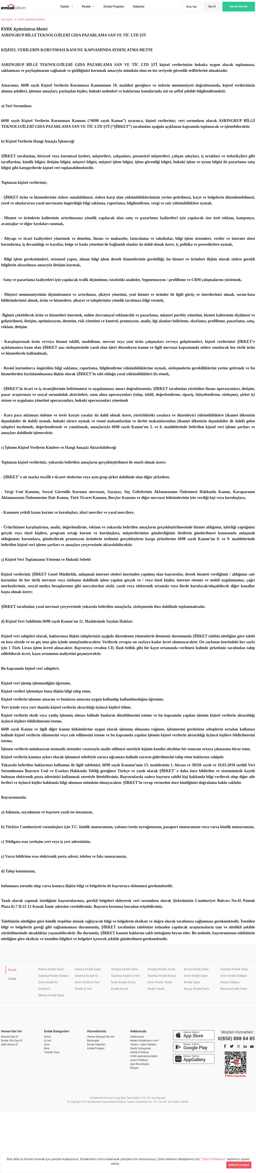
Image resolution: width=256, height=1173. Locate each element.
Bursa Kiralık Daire (196, 969)
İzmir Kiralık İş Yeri (87, 982)
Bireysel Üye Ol (9, 1036)
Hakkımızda (137, 1036)
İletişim (134, 1067)
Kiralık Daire (192, 982)
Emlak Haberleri (96, 1044)
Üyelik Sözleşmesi (140, 1048)
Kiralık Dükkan (230, 982)
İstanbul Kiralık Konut (162, 975)
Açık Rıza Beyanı (139, 1064)
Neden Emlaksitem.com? (144, 1040)
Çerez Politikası (139, 1060)
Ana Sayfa (7, 19)
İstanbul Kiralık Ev (86, 975)
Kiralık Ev (44, 988)
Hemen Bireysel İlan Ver (101, 1036)
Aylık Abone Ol (9, 1044)
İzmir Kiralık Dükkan (233, 975)
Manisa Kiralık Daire (233, 988)
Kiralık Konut (119, 988)
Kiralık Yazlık (156, 988)
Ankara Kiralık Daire (88, 969)
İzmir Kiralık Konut (123, 982)
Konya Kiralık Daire (196, 988)
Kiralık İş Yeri (83, 988)
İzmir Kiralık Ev (48, 982)
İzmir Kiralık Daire (196, 975)
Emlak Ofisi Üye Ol (11, 1040)
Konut (47, 1036)
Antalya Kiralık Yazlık (161, 969)
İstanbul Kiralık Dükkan (53, 975)
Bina (46, 1048)
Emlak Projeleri (96, 1048)
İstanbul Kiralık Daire (234, 969)
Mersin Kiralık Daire (51, 995)
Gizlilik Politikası (139, 1052)
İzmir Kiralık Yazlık (160, 982)
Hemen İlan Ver (239, 6)
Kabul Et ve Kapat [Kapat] (239, 1164)
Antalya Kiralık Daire (124, 969)
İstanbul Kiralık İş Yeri (125, 975)
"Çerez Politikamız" (214, 1159)
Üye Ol (212, 6)
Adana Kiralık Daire (51, 969)
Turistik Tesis (51, 1052)
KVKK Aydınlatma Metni (31, 19)
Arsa (46, 1044)
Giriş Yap (191, 6)
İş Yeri (47, 1040)
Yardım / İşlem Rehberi (143, 1044)
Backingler (93, 1040)
